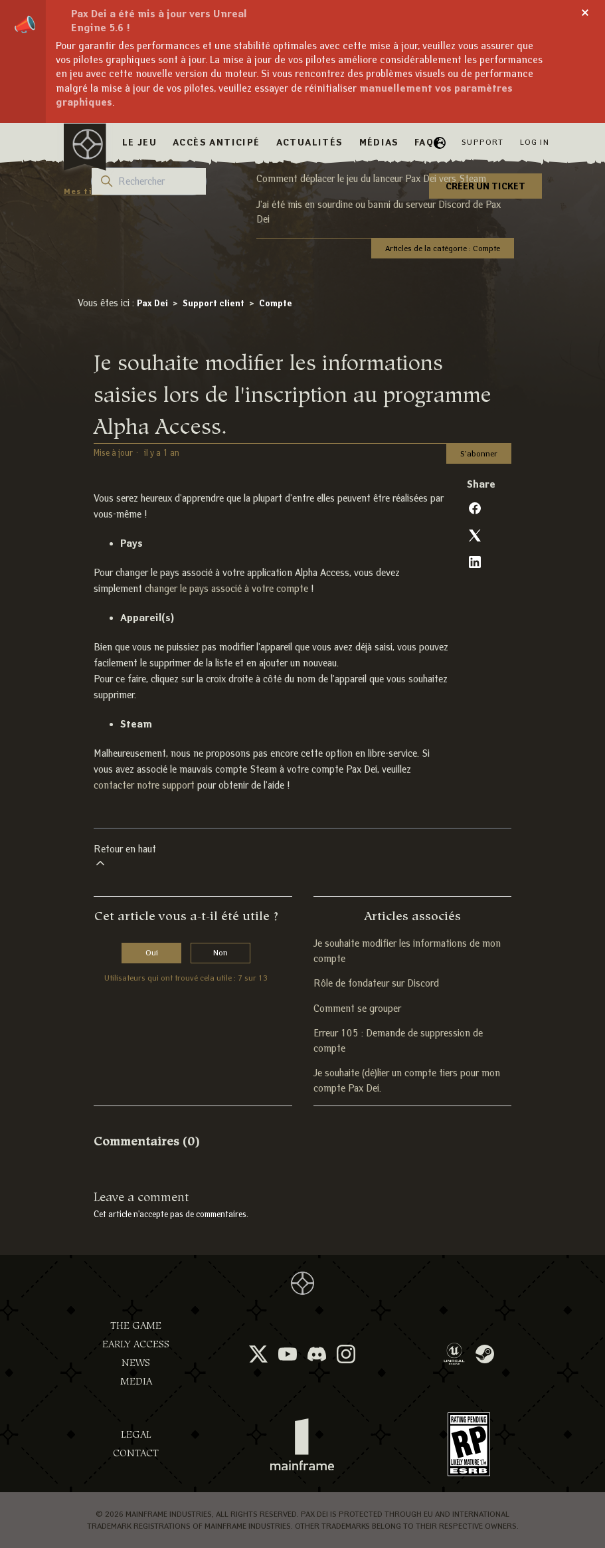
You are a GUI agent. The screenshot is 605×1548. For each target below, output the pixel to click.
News (136, 1363)
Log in (534, 142)
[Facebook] (475, 508)
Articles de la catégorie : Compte (442, 248)
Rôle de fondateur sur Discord (376, 983)
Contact (136, 1453)
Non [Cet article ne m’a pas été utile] (220, 952)
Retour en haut (125, 856)
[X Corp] (475, 535)
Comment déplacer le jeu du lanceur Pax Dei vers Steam (371, 179)
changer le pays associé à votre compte (226, 589)
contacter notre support (144, 785)
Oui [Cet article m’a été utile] (151, 952)
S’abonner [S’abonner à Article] (478, 453)
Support (482, 142)
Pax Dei (152, 303)
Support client (213, 303)
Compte (275, 303)
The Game (135, 1325)
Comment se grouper (357, 1009)
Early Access (135, 1344)
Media (136, 1381)
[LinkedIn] (475, 562)
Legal (136, 1434)
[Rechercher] (149, 181)
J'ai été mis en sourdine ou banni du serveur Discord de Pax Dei (378, 212)
